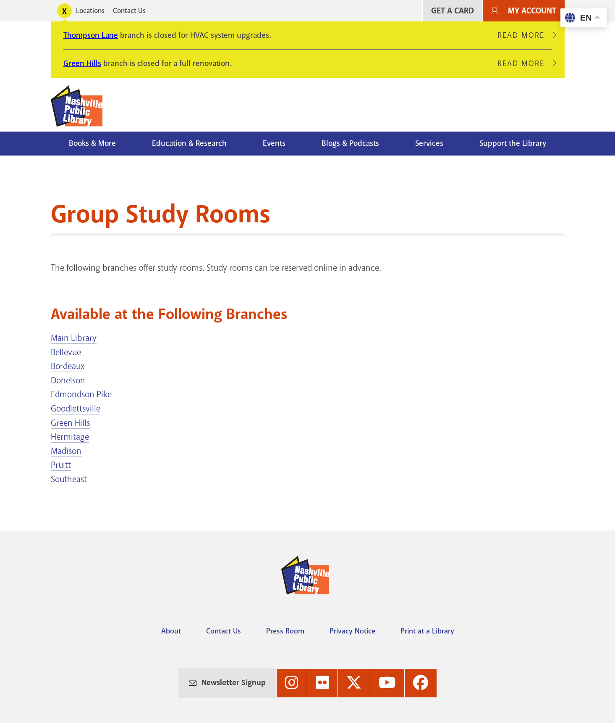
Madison (66, 451)
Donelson (68, 380)
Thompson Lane (90, 35)
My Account (532, 10)
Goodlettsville (75, 408)
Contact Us (129, 10)
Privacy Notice (352, 631)
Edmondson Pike (81, 394)
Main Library (74, 337)
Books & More (92, 143)
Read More (524, 35)
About (171, 631)
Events (274, 143)
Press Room (285, 631)
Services (429, 143)
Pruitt (61, 464)
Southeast (69, 479)
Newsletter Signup (234, 683)
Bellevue (66, 352)
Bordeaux (67, 366)
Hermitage (70, 436)
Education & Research (189, 143)
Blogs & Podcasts (350, 143)
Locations (90, 10)
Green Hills (82, 63)
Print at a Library (427, 631)
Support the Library (512, 143)
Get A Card (452, 10)
